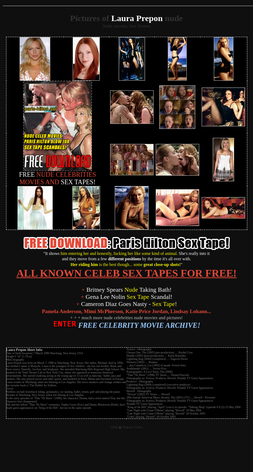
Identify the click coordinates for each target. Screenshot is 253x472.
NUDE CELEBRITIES (57, 171)
